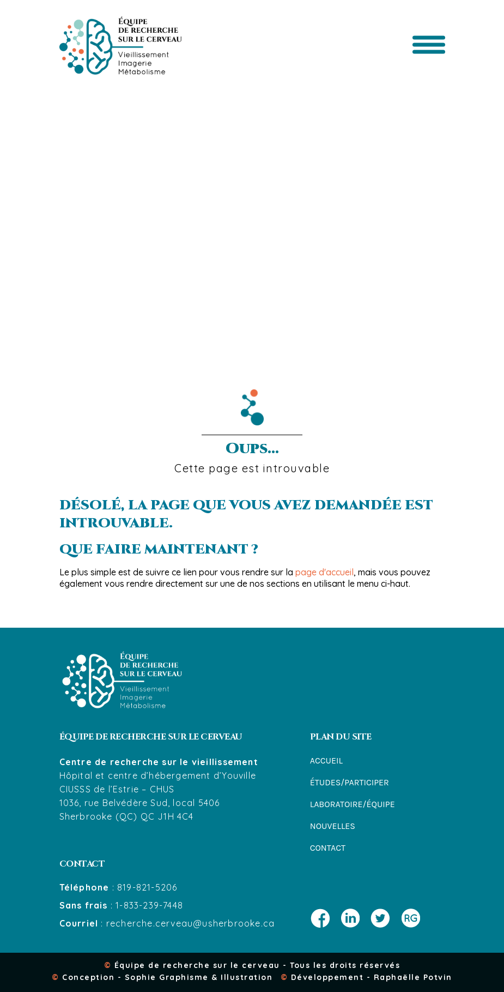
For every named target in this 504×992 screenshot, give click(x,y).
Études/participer (349, 782)
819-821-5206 (147, 887)
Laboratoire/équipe (352, 804)
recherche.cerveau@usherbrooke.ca (190, 923)
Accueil (326, 760)
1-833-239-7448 (149, 905)
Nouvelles (332, 826)
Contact (327, 848)
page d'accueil (324, 572)
